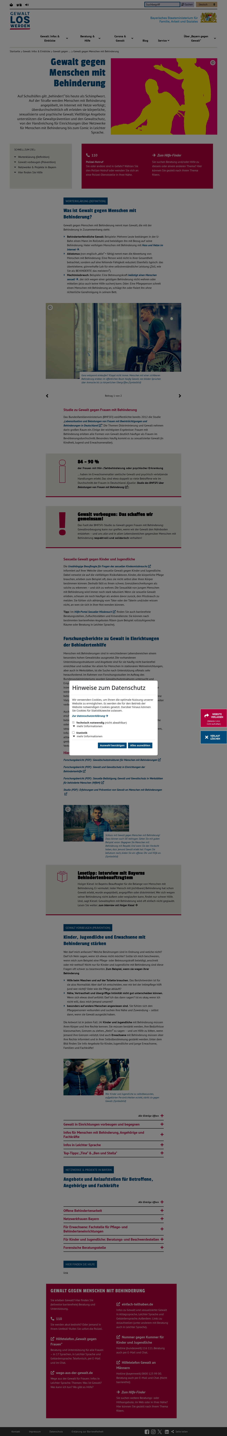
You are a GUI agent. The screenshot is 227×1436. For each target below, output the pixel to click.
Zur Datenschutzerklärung (90, 716)
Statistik (79, 732)
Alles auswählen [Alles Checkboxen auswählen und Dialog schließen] (140, 745)
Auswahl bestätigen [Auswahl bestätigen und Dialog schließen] (112, 745)
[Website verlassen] (213, 718)
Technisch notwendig (99, 722)
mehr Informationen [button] (89, 726)
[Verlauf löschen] (213, 737)
